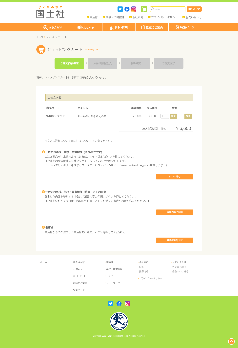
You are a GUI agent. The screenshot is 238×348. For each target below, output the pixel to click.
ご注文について (83, 140)
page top (231, 341)
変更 (173, 116)
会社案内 (138, 17)
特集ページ (79, 290)
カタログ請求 (179, 266)
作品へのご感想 (180, 271)
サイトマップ (113, 283)
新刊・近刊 (79, 276)
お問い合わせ (194, 17)
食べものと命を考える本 (91, 116)
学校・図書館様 (115, 17)
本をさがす (194, 9)
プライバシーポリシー (164, 17)
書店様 (94, 17)
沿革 (141, 266)
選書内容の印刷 (175, 212)
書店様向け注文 (175, 240)
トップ (39, 37)
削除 (188, 116)
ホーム (43, 262)
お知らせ (77, 269)
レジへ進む (175, 176)
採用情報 (143, 271)
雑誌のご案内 (80, 283)
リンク (109, 276)
